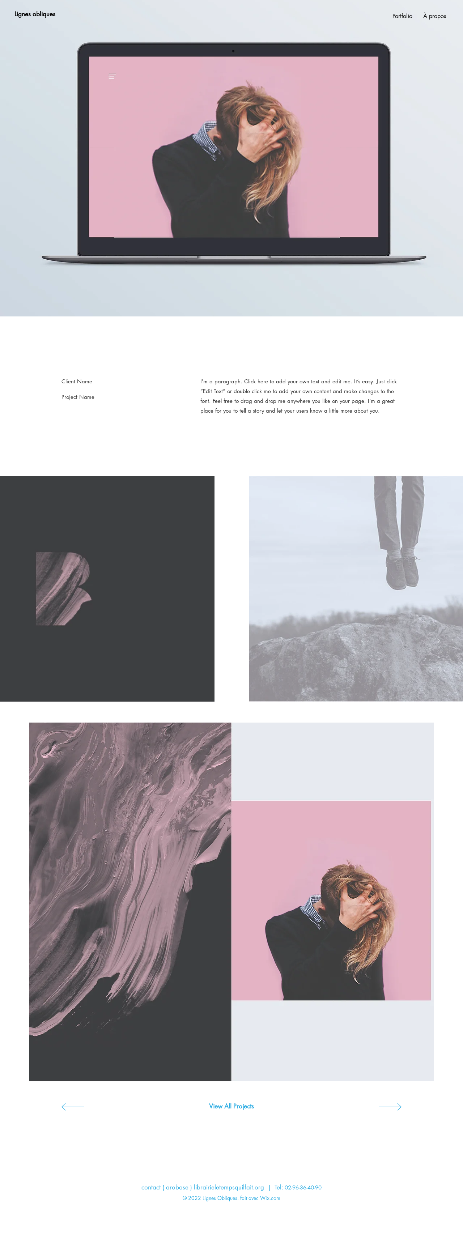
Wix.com (270, 1198)
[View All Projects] (231, 1107)
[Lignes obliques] (34, 14)
